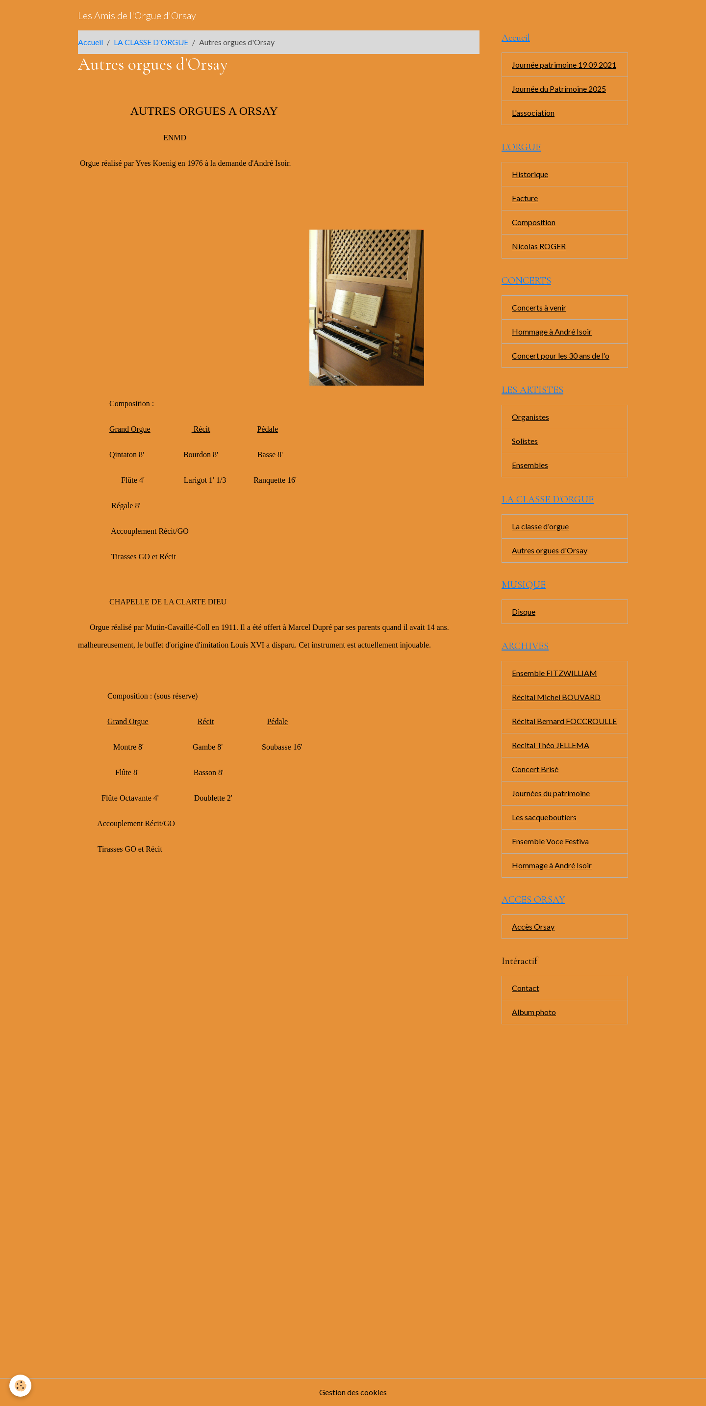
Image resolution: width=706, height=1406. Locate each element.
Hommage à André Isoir (552, 331)
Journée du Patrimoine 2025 (559, 88)
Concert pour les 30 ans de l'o (560, 355)
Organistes (530, 416)
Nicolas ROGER (539, 246)
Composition (533, 222)
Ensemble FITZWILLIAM (554, 672)
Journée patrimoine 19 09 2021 (564, 64)
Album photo (534, 1011)
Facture (525, 198)
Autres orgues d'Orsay (549, 550)
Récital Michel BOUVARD (556, 697)
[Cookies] (21, 1386)
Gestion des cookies (353, 1392)
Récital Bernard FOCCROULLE (564, 721)
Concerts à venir (539, 307)
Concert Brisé (535, 769)
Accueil (90, 42)
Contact (525, 987)
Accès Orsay (533, 926)
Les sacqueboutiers (544, 817)
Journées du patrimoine (551, 793)
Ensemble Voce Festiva (550, 841)
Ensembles (530, 464)
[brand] (137, 15)
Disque (523, 611)
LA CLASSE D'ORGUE (151, 42)
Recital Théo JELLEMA (550, 745)
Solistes (525, 440)
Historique (530, 174)
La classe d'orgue (540, 526)
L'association (533, 112)
